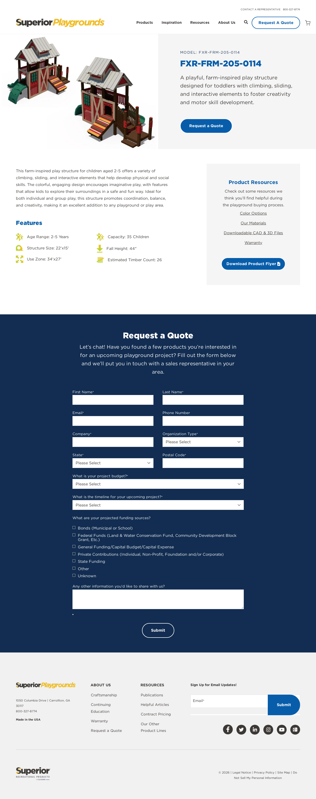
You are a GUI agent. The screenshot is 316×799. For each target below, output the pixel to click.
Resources (200, 23)
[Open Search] (246, 22)
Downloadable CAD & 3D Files (253, 233)
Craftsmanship (104, 695)
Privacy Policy (264, 772)
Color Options (253, 213)
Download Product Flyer (253, 263)
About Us (226, 23)
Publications (152, 695)
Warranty (253, 242)
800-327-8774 (291, 9)
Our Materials (253, 223)
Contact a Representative (261, 9)
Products (144, 23)
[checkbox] (158, 552)
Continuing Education (101, 708)
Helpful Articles (155, 704)
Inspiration (172, 23)
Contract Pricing (156, 714)
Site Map (284, 772)
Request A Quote (275, 22)
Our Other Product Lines (153, 727)
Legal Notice (242, 772)
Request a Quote (106, 730)
